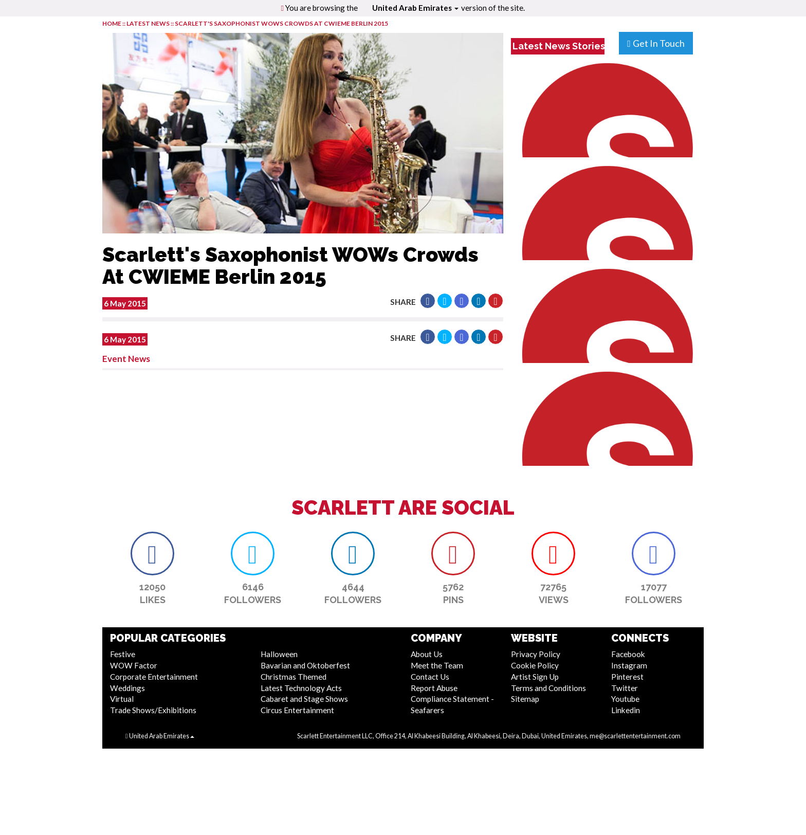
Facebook (628, 654)
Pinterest (627, 676)
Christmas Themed (293, 676)
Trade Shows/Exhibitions (153, 710)
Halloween (279, 654)
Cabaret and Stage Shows (304, 698)
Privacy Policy (535, 654)
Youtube (625, 698)
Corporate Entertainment (154, 676)
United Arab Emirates (415, 7)
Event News (126, 358)
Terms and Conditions (548, 688)
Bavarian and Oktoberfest (305, 665)
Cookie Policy (535, 665)
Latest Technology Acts (301, 688)
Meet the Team (437, 665)
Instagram (629, 665)
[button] (427, 300)
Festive (122, 654)
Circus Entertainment (297, 710)
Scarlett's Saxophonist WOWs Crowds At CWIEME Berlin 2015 (281, 23)
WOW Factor (133, 665)
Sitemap (525, 698)
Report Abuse (434, 688)
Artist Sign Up (535, 676)
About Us (427, 654)
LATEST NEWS (148, 23)
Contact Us (430, 676)
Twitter (624, 688)
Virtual (122, 698)
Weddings (127, 688)
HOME (111, 23)
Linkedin (625, 710)
